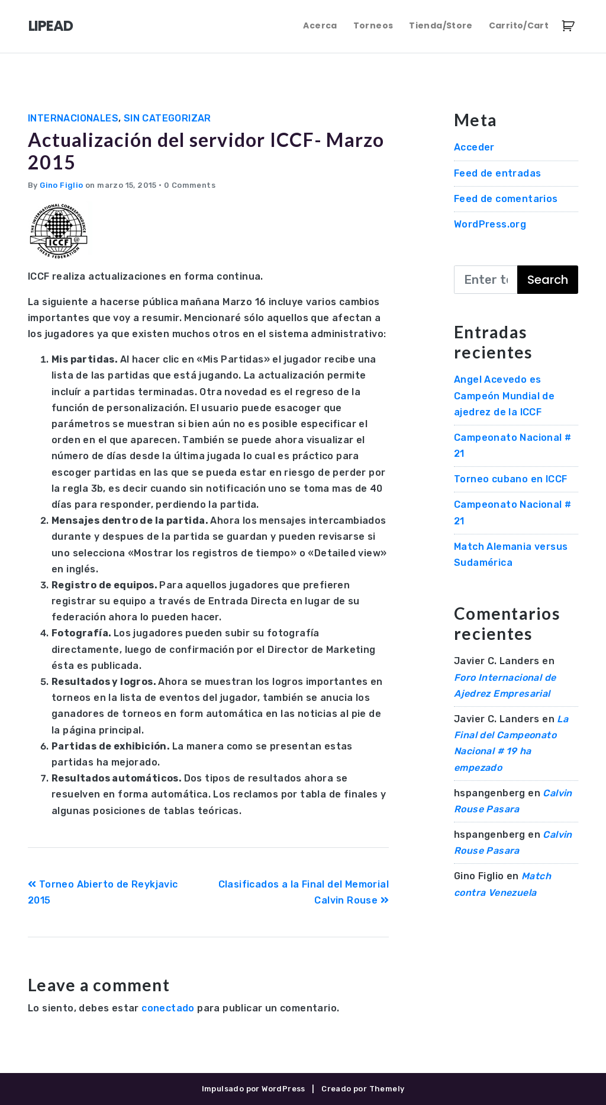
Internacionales (73, 118)
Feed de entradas (497, 173)
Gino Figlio (61, 185)
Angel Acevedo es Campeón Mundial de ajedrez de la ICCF (504, 395)
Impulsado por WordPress (253, 1088)
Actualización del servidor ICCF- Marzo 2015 (206, 151)
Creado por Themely (362, 1088)
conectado (168, 1008)
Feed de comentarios (506, 198)
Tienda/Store (440, 25)
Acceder (474, 147)
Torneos (373, 25)
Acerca (320, 25)
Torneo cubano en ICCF (510, 479)
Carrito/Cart (519, 25)
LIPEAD (50, 26)
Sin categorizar (167, 118)
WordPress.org (490, 224)
